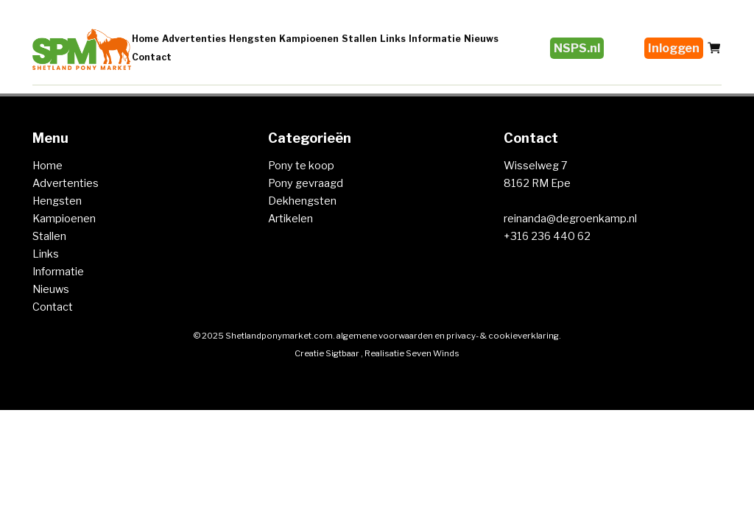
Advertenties (194, 38)
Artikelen (290, 218)
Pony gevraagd (305, 183)
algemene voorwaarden (385, 336)
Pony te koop (301, 165)
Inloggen (674, 48)
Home (145, 38)
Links (393, 38)
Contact (152, 57)
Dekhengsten (302, 201)
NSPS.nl (577, 48)
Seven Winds (432, 353)
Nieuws (481, 38)
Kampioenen (309, 38)
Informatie (435, 38)
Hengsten (252, 38)
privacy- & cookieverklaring (502, 336)
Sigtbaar (342, 353)
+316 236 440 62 (547, 236)
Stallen (359, 38)
